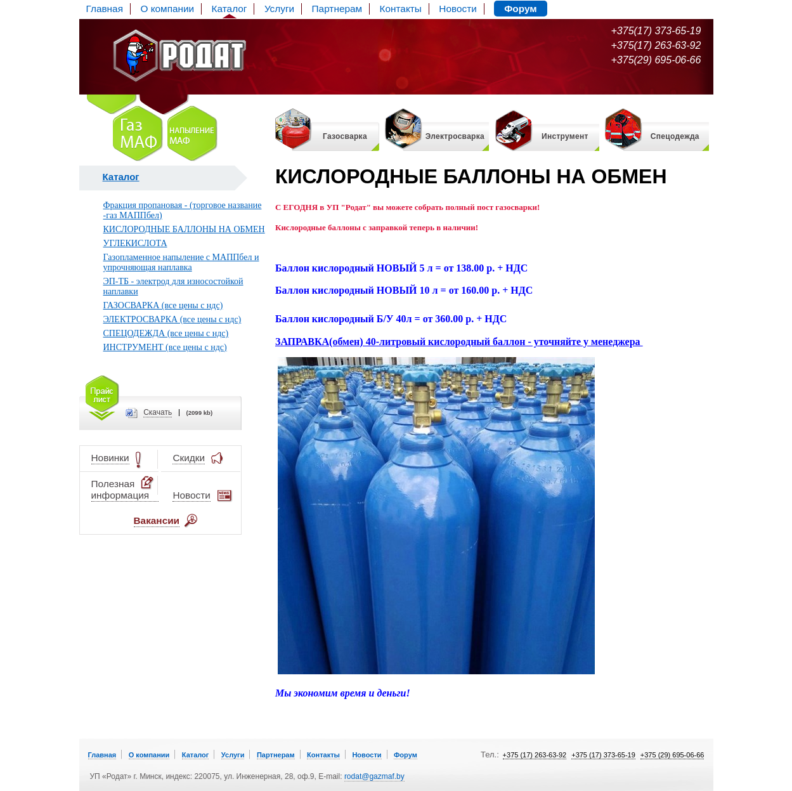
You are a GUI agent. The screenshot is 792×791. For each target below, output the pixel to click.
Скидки (188, 458)
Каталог (229, 8)
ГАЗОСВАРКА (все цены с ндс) (163, 305)
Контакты (401, 8)
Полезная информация (123, 489)
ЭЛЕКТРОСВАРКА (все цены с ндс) (172, 319)
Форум (520, 8)
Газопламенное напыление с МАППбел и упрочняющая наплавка (181, 262)
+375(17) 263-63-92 (656, 45)
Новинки (110, 458)
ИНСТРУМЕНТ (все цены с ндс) (165, 347)
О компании (167, 8)
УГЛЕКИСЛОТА (135, 243)
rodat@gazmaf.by (374, 776)
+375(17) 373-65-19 (656, 30)
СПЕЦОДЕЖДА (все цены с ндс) (166, 333)
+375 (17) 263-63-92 (535, 755)
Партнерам (337, 8)
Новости (457, 8)
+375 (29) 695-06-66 (672, 755)
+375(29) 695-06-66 (656, 60)
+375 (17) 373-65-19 (603, 755)
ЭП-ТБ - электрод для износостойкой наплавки (173, 286)
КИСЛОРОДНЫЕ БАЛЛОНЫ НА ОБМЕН (184, 229)
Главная (104, 8)
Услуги (279, 8)
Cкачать (157, 412)
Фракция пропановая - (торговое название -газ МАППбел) (182, 210)
